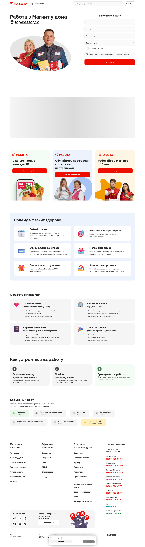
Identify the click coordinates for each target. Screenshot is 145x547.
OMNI (44, 467)
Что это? (61, 542)
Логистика (78, 472)
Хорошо (84, 542)
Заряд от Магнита (18, 467)
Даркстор (78, 467)
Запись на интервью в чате (83, 485)
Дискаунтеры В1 (17, 477)
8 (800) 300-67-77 (114, 486)
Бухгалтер (46, 453)
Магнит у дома (16, 458)
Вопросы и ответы (82, 492)
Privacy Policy (42, 537)
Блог (76, 497)
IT (44, 476)
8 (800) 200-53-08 (114, 466)
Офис (44, 462)
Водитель (78, 453)
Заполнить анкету (115, 4)
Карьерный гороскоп (83, 501)
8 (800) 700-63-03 (114, 459)
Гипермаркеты (16, 472)
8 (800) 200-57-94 (114, 500)
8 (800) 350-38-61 (114, 513)
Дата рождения (92, 36)
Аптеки (13, 481)
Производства (80, 477)
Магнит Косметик (18, 462)
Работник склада (81, 458)
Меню (130, 3)
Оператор (46, 458)
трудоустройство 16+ (52, 338)
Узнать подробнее (30, 171)
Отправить (109, 62)
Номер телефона (92, 29)
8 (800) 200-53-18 (114, 479)
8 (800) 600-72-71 (114, 506)
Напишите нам (49, 523)
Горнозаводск (29, 22)
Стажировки (47, 472)
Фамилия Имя (91, 22)
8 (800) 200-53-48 (114, 472)
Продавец (14, 453)
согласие (97, 54)
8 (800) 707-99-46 (114, 493)
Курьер (77, 462)
